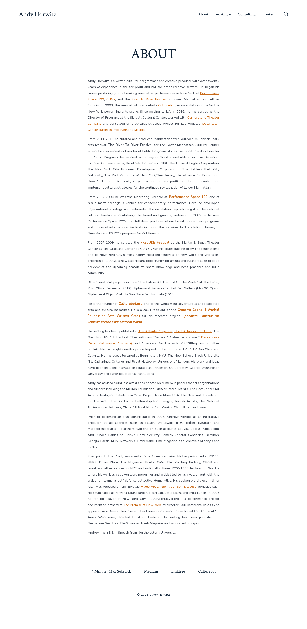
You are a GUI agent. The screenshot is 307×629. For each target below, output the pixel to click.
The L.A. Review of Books (193, 331)
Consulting (247, 14)
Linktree (178, 571)
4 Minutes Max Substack (111, 571)
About (203, 14)
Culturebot (166, 105)
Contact (268, 14)
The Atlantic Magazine (155, 331)
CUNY (110, 99)
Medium (151, 571)
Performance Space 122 (188, 197)
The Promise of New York (142, 505)
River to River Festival (149, 99)
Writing (223, 14)
